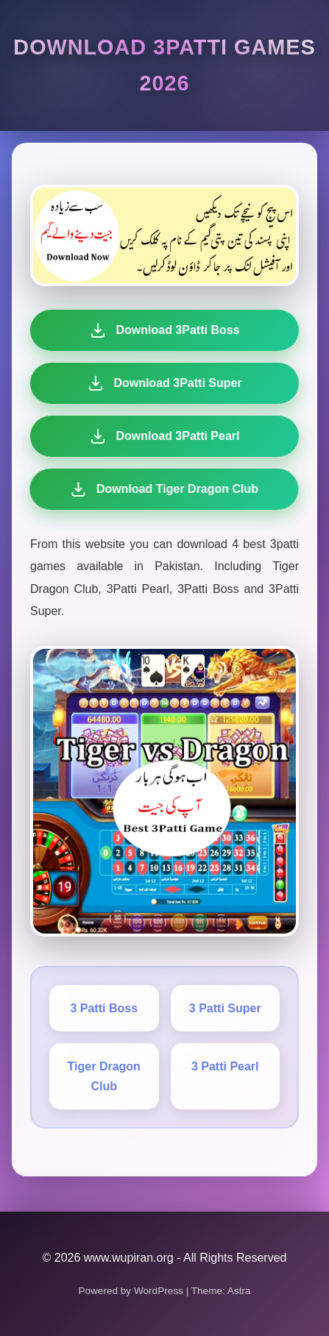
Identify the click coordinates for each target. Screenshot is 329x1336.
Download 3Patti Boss (164, 330)
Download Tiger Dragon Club (161, 489)
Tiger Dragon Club (104, 1076)
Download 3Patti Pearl (163, 436)
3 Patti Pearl (225, 1066)
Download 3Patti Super (164, 383)
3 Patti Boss (104, 1008)
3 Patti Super (225, 1008)
